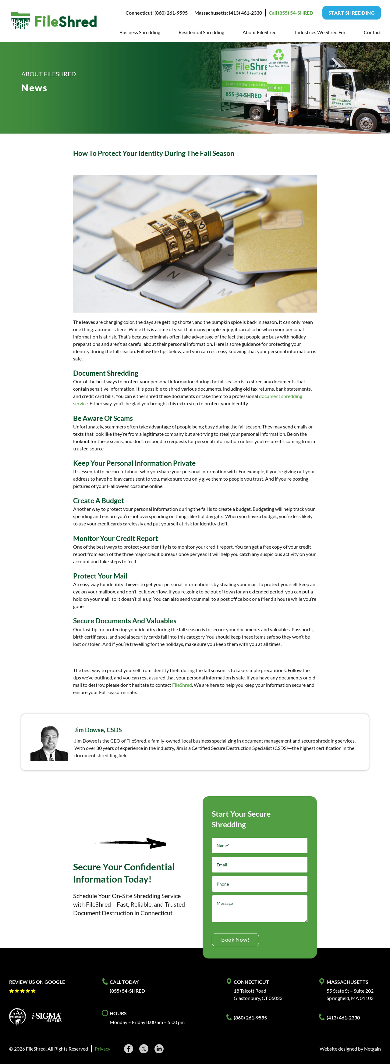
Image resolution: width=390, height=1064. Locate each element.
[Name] (260, 845)
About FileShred (260, 32)
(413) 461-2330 (343, 1017)
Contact (372, 32)
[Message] (260, 908)
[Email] (260, 865)
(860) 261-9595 (250, 1017)
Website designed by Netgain (350, 1048)
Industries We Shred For (320, 32)
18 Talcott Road (250, 991)
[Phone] (260, 884)
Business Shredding (139, 32)
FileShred (182, 685)
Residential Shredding (201, 32)
